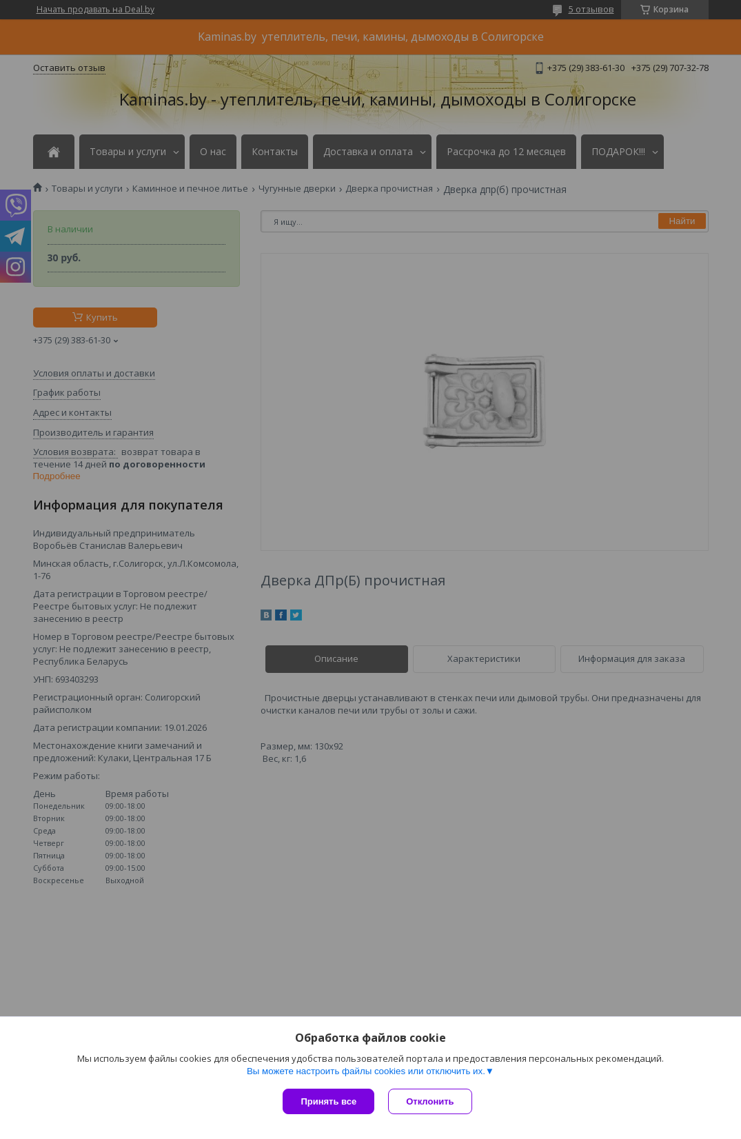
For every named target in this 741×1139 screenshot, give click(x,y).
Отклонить (430, 1101)
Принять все (328, 1101)
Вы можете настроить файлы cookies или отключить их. (366, 1071)
